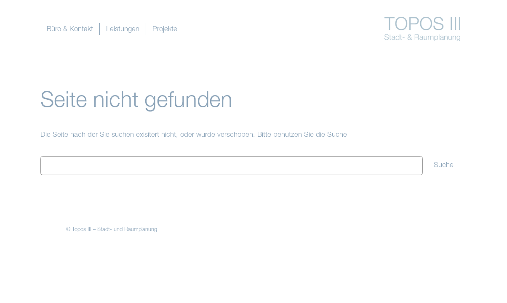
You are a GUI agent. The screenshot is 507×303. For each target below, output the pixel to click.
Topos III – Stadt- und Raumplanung (114, 230)
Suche (444, 165)
